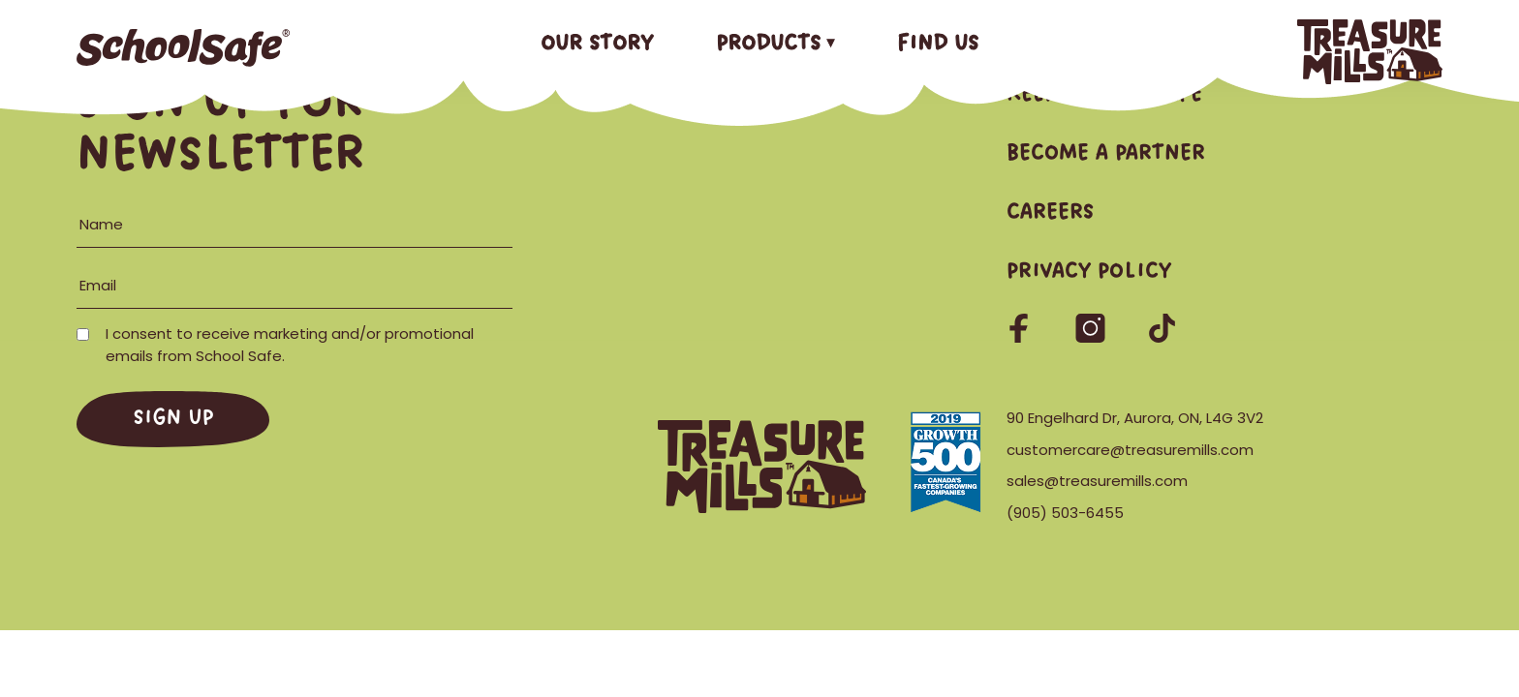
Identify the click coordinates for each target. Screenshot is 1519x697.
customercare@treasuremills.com (1130, 449)
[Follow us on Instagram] (1092, 336)
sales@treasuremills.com (1097, 480)
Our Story (597, 44)
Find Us (937, 44)
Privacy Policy (1089, 272)
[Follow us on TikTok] (1162, 336)
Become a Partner (1106, 153)
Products (768, 44)
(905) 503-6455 (1065, 512)
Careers (1050, 212)
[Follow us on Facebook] (1020, 336)
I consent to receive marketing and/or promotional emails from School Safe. (275, 344)
